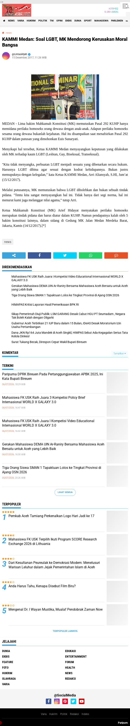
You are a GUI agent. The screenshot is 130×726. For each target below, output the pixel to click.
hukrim (31, 20)
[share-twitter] (65, 255)
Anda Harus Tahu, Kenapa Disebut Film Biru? (42, 586)
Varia (43, 714)
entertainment (76, 656)
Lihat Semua (65, 492)
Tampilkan (119, 353)
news (11, 20)
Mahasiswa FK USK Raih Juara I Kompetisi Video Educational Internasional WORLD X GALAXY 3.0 (48, 423)
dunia (77, 20)
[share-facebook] (39, 255)
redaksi (70, 678)
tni (52, 20)
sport (88, 20)
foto (5, 667)
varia (20, 20)
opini (59, 20)
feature (7, 662)
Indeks (85, 714)
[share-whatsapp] (90, 255)
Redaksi (74, 714)
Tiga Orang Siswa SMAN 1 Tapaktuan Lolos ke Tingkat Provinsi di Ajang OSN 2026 (51, 470)
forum (69, 662)
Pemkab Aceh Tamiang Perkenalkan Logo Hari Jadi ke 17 (51, 516)
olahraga (9, 678)
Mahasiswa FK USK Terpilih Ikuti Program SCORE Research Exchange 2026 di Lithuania (52, 541)
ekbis (68, 20)
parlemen (117, 20)
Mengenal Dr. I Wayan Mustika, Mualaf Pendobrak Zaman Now (55, 609)
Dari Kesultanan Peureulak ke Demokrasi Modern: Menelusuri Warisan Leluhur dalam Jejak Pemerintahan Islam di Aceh (54, 565)
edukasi (70, 651)
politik (42, 20)
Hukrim (53, 714)
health (70, 667)
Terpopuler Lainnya (65, 631)
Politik (63, 714)
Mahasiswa (101, 20)
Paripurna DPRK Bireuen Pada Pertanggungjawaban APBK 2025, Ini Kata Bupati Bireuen (52, 376)
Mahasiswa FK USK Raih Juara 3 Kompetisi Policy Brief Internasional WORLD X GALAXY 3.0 (43, 400)
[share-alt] (14, 255)
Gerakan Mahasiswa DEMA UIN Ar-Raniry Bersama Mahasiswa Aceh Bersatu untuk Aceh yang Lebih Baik (53, 446)
